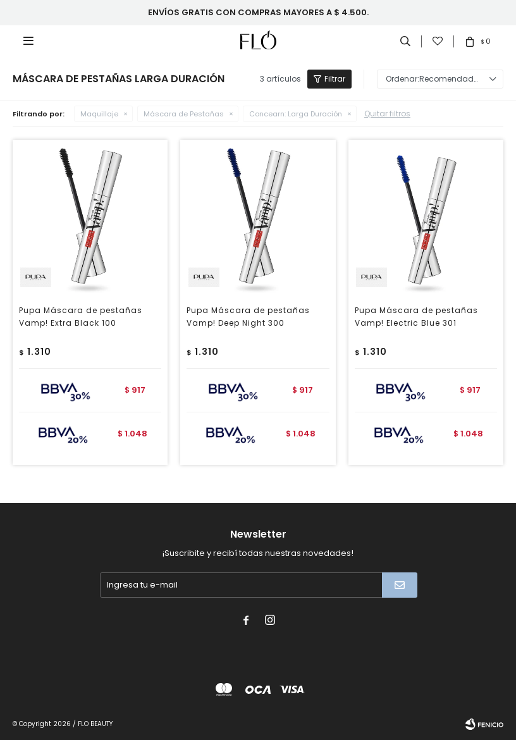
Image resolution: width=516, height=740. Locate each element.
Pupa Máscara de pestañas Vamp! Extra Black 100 (80, 316)
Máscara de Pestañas (184, 114)
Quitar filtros (387, 113)
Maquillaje (99, 114)
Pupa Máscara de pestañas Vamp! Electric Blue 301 (416, 316)
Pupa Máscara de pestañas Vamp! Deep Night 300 (248, 316)
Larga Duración (295, 114)
